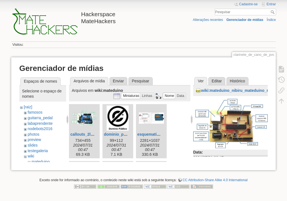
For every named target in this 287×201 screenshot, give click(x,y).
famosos (35, 112)
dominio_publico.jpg (123, 134)
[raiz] (28, 107)
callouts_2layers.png (89, 134)
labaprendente (40, 123)
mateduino (41, 161)
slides (33, 145)
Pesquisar (273, 12)
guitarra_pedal (40, 118)
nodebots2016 (40, 128)
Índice (271, 20)
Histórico (237, 81)
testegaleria (38, 151)
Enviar (118, 81)
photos (33, 134)
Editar (217, 81)
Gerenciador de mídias (244, 20)
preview (34, 139)
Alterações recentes (208, 20)
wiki (31, 156)
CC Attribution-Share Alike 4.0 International (215, 183)
